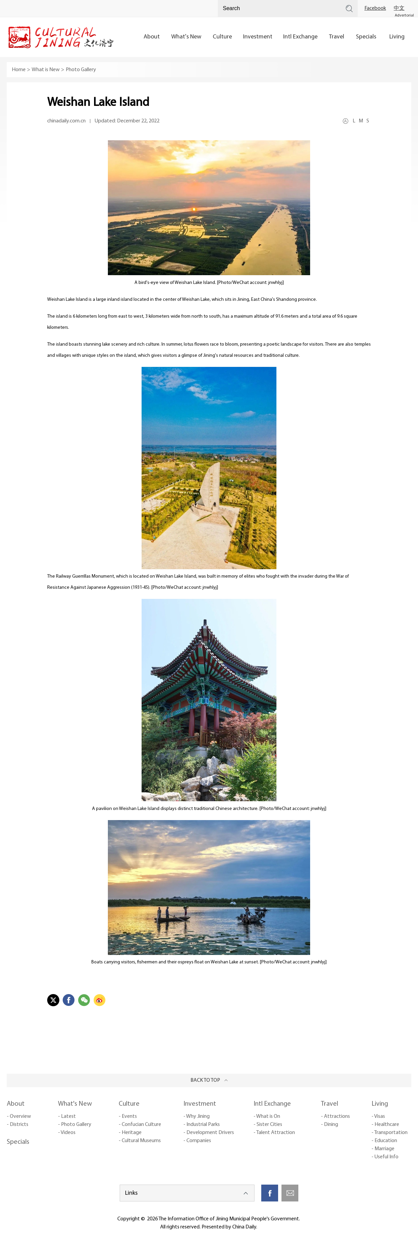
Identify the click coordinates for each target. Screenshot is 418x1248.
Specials (18, 1142)
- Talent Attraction (274, 1132)
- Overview (19, 1116)
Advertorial (404, 15)
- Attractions (335, 1116)
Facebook (375, 8)
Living (379, 1104)
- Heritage (130, 1132)
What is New (46, 69)
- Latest (67, 1116)
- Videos (67, 1132)
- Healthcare (385, 1124)
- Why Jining (196, 1116)
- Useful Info (384, 1157)
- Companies (197, 1140)
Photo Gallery (81, 69)
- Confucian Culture (140, 1124)
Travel (329, 1104)
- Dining (329, 1124)
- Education (384, 1140)
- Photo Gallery (74, 1124)
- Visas (378, 1116)
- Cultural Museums (140, 1140)
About (16, 1104)
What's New (75, 1104)
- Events (128, 1116)
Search (349, 8)
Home (19, 69)
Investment (199, 1104)
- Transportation (389, 1132)
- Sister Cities (267, 1124)
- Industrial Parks (201, 1124)
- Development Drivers (208, 1132)
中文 (399, 8)
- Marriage (382, 1149)
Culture (129, 1104)
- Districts (17, 1124)
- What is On (266, 1116)
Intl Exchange (272, 1104)
